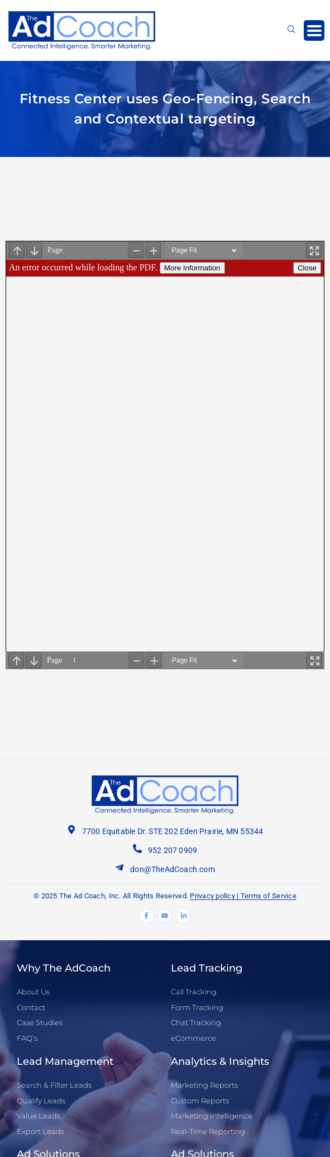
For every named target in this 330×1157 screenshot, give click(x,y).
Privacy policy (212, 896)
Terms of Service (268, 896)
